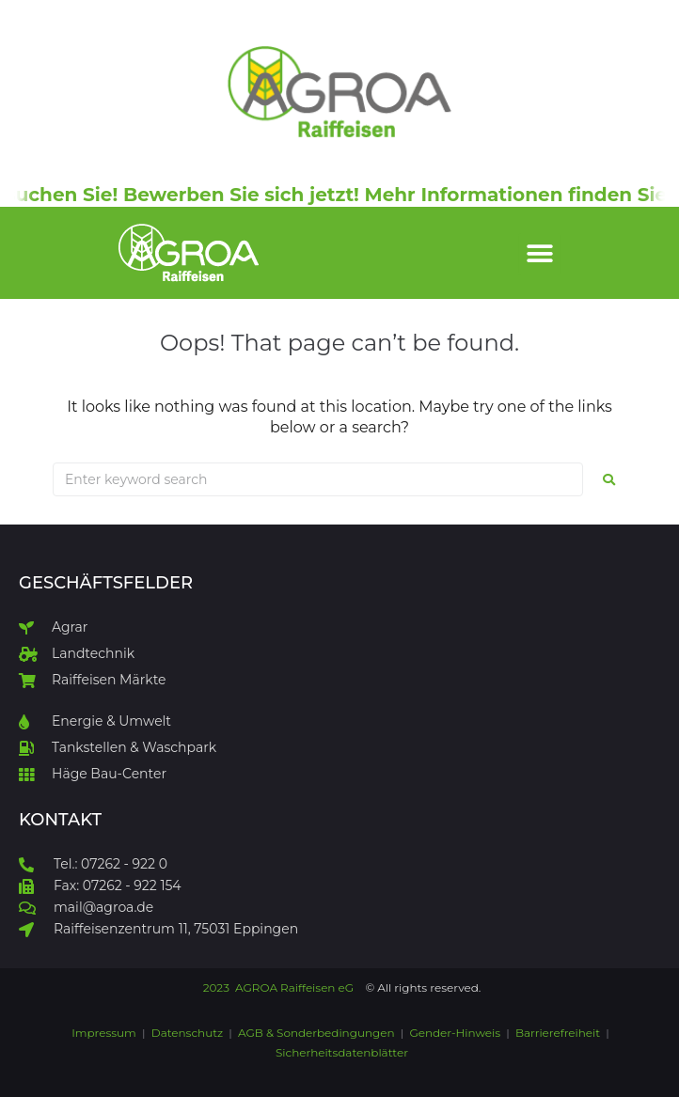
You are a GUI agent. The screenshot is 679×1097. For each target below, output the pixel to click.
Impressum (105, 1033)
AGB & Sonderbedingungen (316, 1033)
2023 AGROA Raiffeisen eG (278, 987)
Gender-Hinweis (454, 1033)
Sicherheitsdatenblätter (342, 1052)
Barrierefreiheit (557, 1033)
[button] (540, 254)
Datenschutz (187, 1033)
